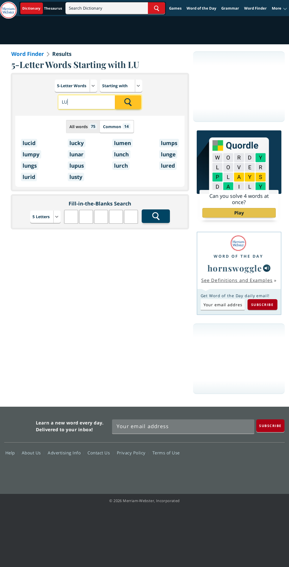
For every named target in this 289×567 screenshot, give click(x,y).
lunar (76, 154)
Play (239, 213)
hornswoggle (234, 267)
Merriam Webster (19, 425)
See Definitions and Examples (237, 280)
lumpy (31, 154)
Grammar (230, 8)
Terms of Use (166, 453)
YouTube (253, 469)
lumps (169, 143)
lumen (122, 143)
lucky (76, 143)
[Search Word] (156, 8)
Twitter (233, 469)
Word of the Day (201, 8)
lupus (76, 165)
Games (175, 8)
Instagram (274, 469)
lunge (168, 154)
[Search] (115, 8)
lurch (121, 165)
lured (168, 165)
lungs (30, 165)
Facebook (213, 469)
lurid (29, 177)
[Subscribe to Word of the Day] (223, 304)
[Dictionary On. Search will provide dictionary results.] (42, 8)
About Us (33, 453)
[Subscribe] (270, 425)
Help (11, 453)
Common (116, 126)
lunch (121, 154)
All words (83, 126)
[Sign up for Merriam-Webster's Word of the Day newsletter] (183, 426)
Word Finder (255, 8)
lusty (75, 177)
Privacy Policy (133, 453)
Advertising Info (66, 453)
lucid (29, 143)
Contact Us (100, 453)
